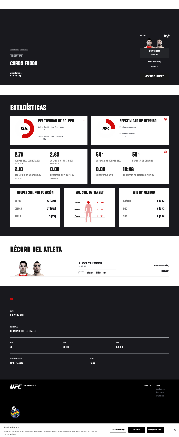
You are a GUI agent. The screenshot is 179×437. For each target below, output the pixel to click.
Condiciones (160, 389)
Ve (152, 10)
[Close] (175, 430)
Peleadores (31, 10)
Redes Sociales (141, 10)
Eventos (7, 10)
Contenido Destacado (48, 10)
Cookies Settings (118, 430)
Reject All (136, 430)
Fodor (97, 263)
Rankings (19, 10)
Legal (158, 386)
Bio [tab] (11, 299)
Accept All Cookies (155, 430)
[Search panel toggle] (170, 10)
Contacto (147, 386)
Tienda (164, 10)
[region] (89, 430)
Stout (82, 263)
